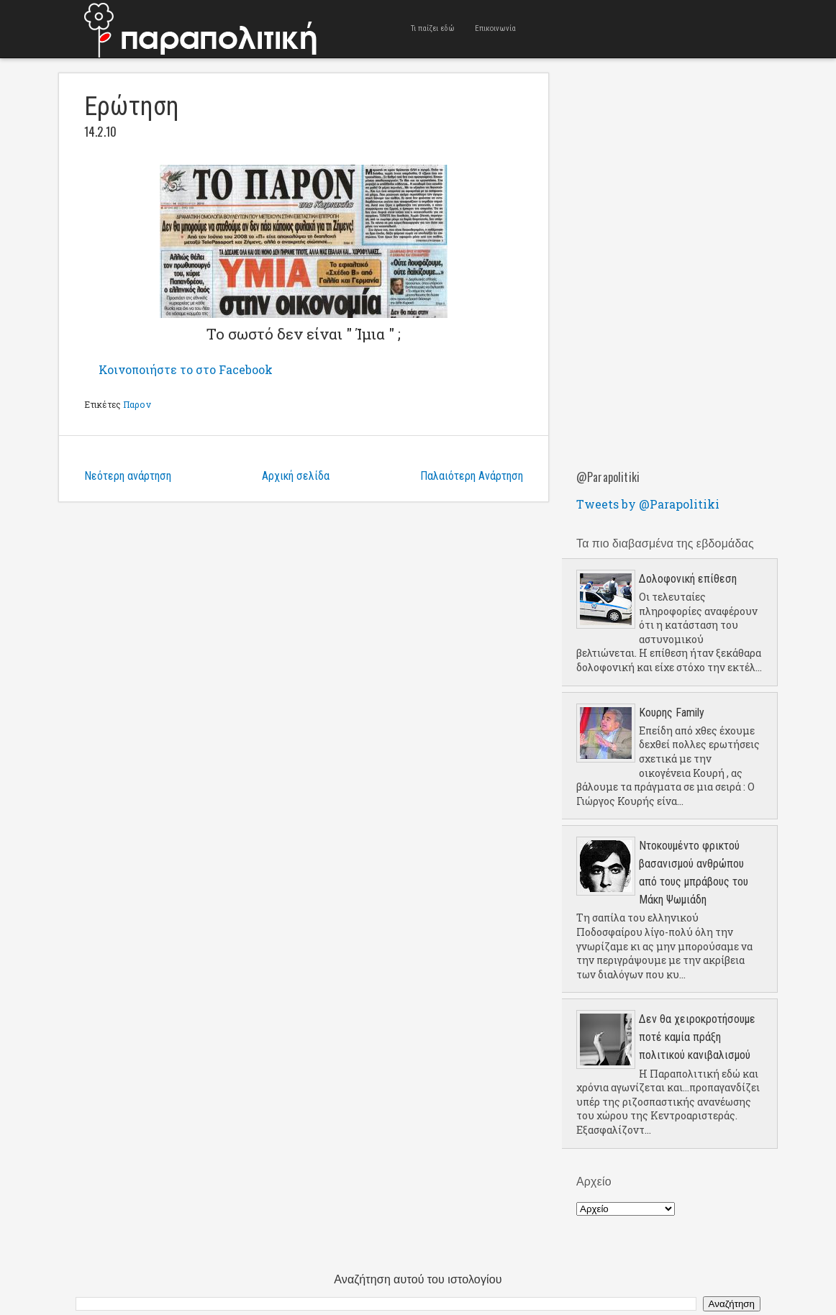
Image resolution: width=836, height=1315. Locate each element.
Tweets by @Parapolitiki (647, 503)
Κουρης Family (671, 712)
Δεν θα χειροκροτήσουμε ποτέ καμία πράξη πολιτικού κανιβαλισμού (697, 1037)
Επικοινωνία (495, 28)
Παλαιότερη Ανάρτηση (471, 476)
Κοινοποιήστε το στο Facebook (186, 369)
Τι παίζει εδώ (433, 28)
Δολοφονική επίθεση (688, 579)
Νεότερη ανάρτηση (127, 476)
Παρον (137, 404)
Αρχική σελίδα (296, 476)
